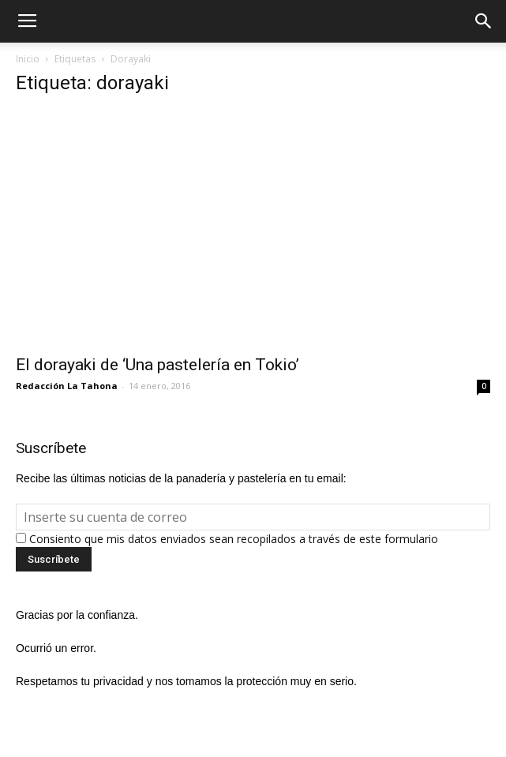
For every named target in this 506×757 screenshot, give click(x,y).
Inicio (27, 59)
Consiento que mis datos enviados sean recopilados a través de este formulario (233, 538)
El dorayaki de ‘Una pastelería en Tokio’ (157, 364)
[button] (484, 21)
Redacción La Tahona (67, 386)
